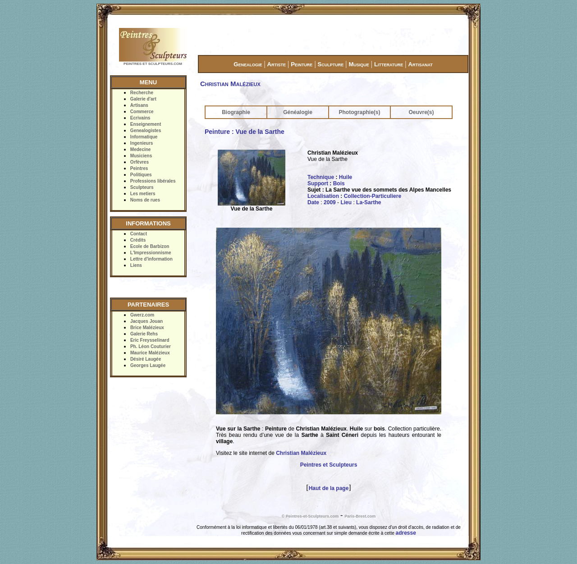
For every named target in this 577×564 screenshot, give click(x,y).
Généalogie (297, 112)
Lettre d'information (151, 259)
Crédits (138, 240)
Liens (136, 265)
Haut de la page (329, 488)
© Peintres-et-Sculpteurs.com (310, 516)
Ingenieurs (141, 143)
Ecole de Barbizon (149, 246)
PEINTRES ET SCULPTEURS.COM (153, 64)
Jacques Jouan (146, 321)
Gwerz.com (142, 314)
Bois (339, 183)
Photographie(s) (359, 112)
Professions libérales (153, 181)
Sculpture (331, 64)
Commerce (142, 111)
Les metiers (143, 193)
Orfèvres (139, 162)
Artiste (276, 64)
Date (313, 202)
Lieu (346, 202)
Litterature (388, 64)
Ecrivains (140, 117)
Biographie (236, 112)
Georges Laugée (147, 365)
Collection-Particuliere (372, 196)
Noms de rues (145, 199)
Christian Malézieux (301, 453)
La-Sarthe (368, 202)
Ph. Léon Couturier (150, 346)
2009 (330, 202)
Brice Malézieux (147, 327)
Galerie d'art (143, 98)
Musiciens (141, 155)
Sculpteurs (142, 187)
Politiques (141, 174)
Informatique (144, 136)
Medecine (140, 149)
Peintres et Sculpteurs (328, 465)
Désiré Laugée (145, 359)
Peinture (301, 64)
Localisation (323, 196)
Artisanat (420, 64)
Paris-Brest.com (360, 516)
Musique (358, 64)
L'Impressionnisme (150, 252)
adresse (406, 533)
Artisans (139, 105)
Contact (138, 233)
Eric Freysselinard (149, 340)
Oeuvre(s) (421, 112)
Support (317, 183)
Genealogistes (145, 130)
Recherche (141, 92)
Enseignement (145, 124)
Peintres (139, 168)
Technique (320, 177)
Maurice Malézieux (150, 352)
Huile (345, 177)
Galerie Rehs (144, 333)
